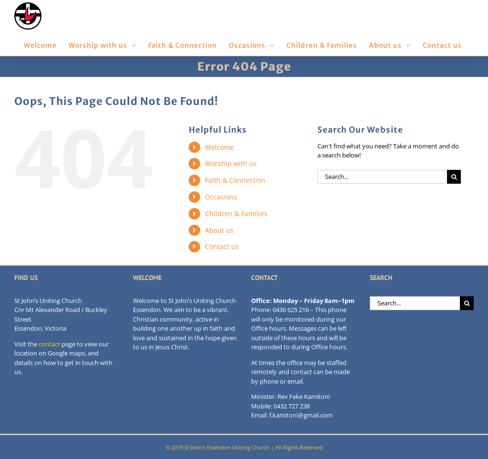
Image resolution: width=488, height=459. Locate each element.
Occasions (221, 196)
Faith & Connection (235, 180)
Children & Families (236, 213)
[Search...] (382, 177)
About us (219, 230)
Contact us (222, 246)
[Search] (454, 177)
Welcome (219, 147)
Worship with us (231, 163)
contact (49, 344)
